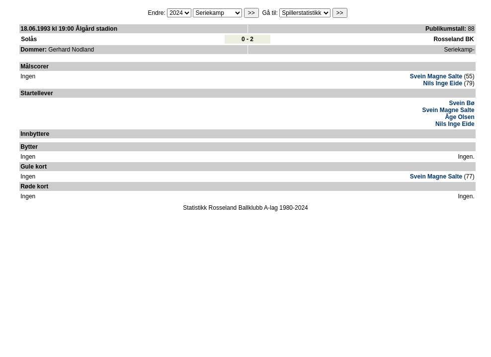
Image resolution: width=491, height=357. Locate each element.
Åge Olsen (459, 117)
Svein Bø (461, 103)
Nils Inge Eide (442, 83)
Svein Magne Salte (436, 76)
